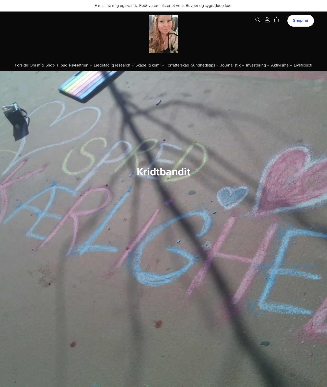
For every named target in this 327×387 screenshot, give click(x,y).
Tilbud (61, 65)
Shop (50, 65)
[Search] (257, 19)
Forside (21, 65)
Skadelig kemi (149, 65)
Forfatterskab (177, 65)
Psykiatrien (80, 65)
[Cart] (278, 20)
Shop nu (300, 20)
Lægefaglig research (114, 65)
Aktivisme (281, 65)
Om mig (37, 65)
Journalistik (232, 65)
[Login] (267, 19)
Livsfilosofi (303, 65)
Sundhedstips (205, 65)
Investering (258, 65)
